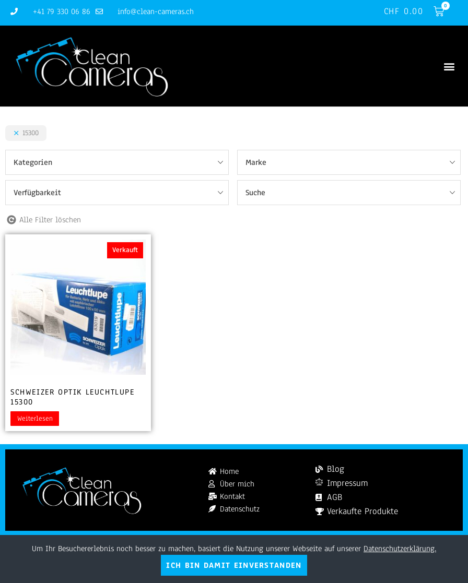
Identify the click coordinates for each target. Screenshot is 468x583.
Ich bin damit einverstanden (233, 565)
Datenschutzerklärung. (400, 548)
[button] (449, 66)
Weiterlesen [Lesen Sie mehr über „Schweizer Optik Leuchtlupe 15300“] (35, 418)
